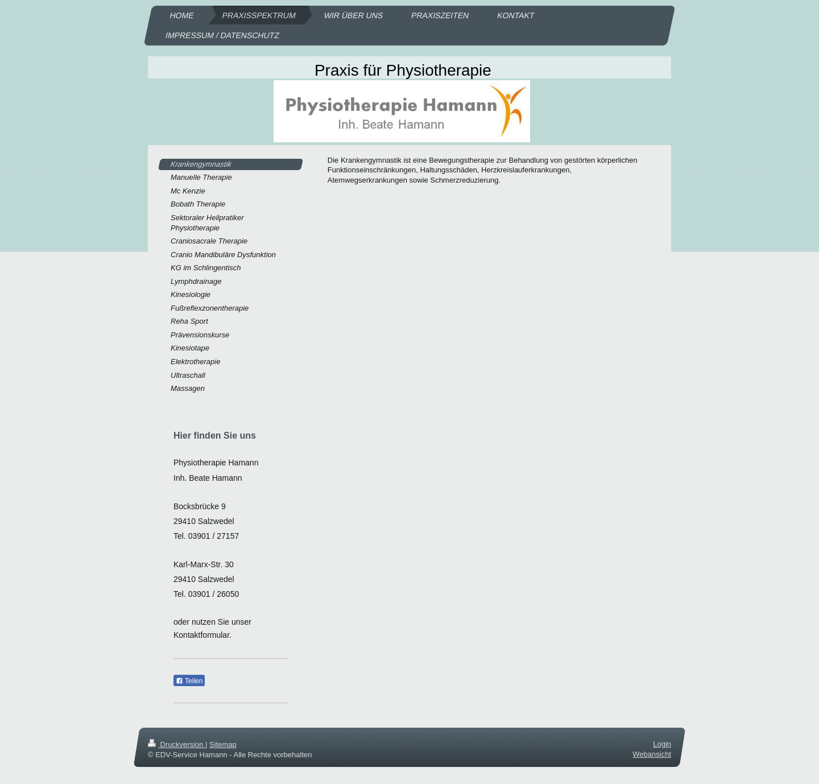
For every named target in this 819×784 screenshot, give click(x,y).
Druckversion (176, 744)
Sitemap (223, 744)
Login (662, 744)
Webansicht (651, 754)
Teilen (189, 681)
